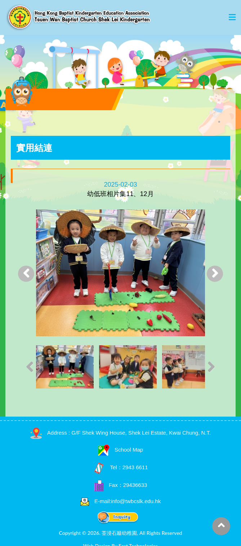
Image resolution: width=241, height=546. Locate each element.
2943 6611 (135, 467)
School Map (120, 450)
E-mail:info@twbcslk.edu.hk (127, 501)
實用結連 (34, 148)
